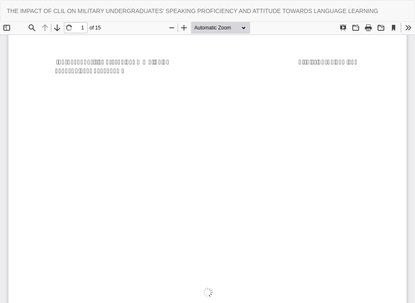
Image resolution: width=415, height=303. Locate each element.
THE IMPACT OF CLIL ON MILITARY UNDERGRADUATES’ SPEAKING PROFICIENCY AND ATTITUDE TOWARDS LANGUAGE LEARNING (192, 11)
